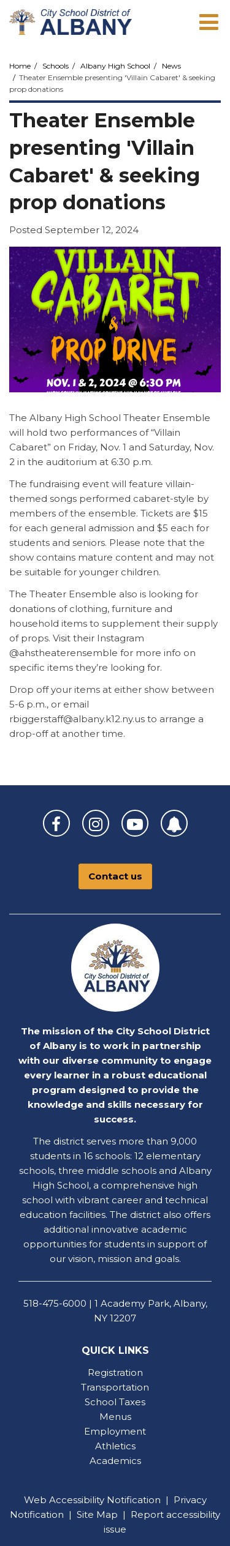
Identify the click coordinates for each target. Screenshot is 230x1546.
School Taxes (115, 1402)
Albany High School (115, 65)
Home (20, 65)
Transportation (115, 1387)
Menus (115, 1416)
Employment (115, 1431)
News (171, 65)
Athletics (115, 1446)
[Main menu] (208, 21)
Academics (115, 1460)
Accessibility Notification (105, 1500)
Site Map (97, 1514)
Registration (115, 1372)
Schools (55, 65)
